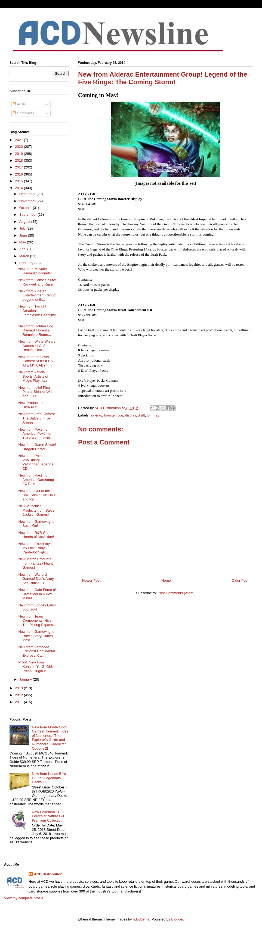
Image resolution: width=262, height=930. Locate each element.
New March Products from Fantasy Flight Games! (35, 563)
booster (110, 415)
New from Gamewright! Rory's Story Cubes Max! (36, 636)
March (24, 256)
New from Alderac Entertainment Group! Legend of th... (37, 295)
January (26, 679)
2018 (19, 160)
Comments (23, 113)
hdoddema (141, 919)
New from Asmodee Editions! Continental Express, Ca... (36, 651)
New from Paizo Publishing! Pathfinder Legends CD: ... (35, 462)
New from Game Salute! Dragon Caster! (37, 447)
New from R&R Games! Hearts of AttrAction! (36, 535)
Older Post (240, 580)
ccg (120, 415)
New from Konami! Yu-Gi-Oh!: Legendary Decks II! (49, 778)
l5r (149, 415)
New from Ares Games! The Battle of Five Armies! (36, 418)
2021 (19, 140)
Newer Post (91, 580)
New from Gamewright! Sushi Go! (36, 523)
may (156, 415)
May (23, 242)
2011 (19, 702)
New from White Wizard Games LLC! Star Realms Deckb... (37, 345)
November (28, 201)
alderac (96, 415)
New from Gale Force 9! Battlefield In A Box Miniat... (37, 594)
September (28, 214)
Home (166, 580)
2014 (19, 188)
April (23, 249)
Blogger (177, 919)
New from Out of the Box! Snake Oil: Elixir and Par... (36, 495)
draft (141, 415)
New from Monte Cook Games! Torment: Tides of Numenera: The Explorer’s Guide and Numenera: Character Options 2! (50, 737)
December (28, 194)
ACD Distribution (48, 874)
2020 (19, 147)
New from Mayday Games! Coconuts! (35, 271)
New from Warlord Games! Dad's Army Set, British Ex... (36, 578)
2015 (19, 181)
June (23, 235)
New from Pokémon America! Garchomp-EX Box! (36, 479)
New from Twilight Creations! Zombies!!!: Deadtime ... (37, 312)
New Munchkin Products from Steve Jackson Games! (36, 510)
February (27, 263)
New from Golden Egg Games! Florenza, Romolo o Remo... (35, 330)
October (26, 208)
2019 (19, 154)
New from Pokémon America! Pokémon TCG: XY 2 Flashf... (35, 433)
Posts (19, 104)
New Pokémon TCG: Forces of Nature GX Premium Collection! (48, 816)
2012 (19, 695)
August (25, 222)
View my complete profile (23, 898)
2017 (19, 167)
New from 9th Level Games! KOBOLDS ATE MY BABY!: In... (36, 361)
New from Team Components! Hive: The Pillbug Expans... (37, 620)
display (130, 415)
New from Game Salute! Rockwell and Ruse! (37, 282)
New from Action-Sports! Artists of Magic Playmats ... (34, 376)
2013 (19, 688)
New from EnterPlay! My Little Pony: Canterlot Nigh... (34, 548)
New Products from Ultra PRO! (33, 405)
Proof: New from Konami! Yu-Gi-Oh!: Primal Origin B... (35, 666)
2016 (19, 174)
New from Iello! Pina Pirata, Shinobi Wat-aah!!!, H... (36, 392)
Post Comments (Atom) (176, 593)
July (23, 228)
